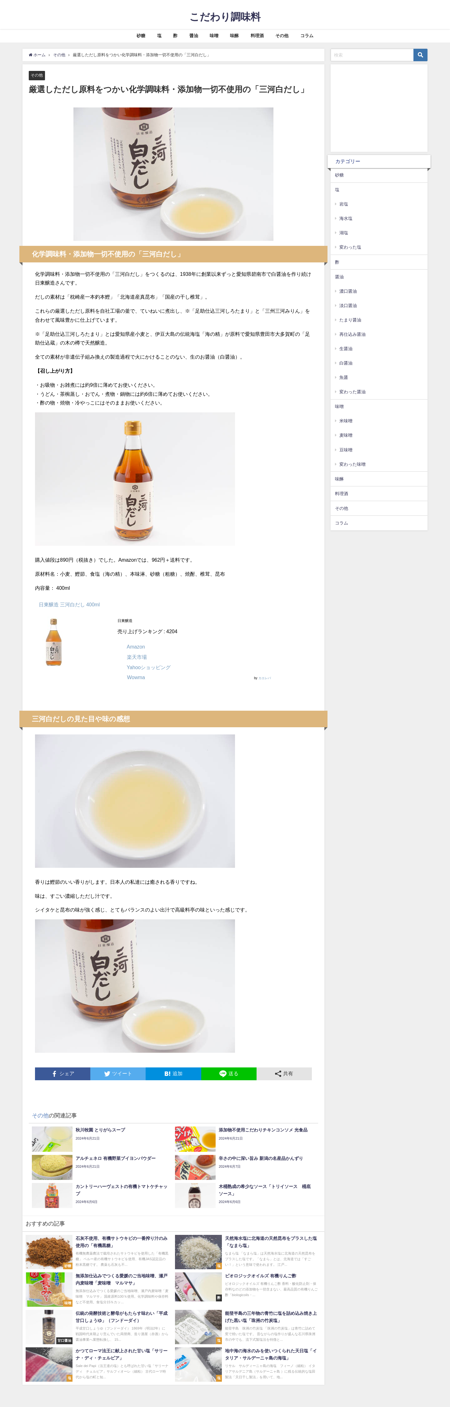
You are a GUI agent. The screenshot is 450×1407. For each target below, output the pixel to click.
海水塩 (345, 218)
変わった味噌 (352, 464)
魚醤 (343, 377)
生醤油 (345, 348)
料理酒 (257, 35)
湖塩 (343, 233)
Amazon (136, 646)
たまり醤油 (350, 320)
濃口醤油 (348, 291)
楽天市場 (137, 656)
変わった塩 (350, 247)
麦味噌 (345, 435)
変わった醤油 (352, 392)
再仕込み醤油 (352, 334)
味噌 (214, 35)
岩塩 (343, 204)
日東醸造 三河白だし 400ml (69, 604)
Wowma (136, 677)
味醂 (234, 35)
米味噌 (345, 421)
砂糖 (141, 35)
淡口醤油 (348, 305)
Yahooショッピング (149, 667)
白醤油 (345, 363)
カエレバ (264, 677)
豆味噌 (345, 450)
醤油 (193, 35)
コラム (306, 35)
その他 (281, 35)
